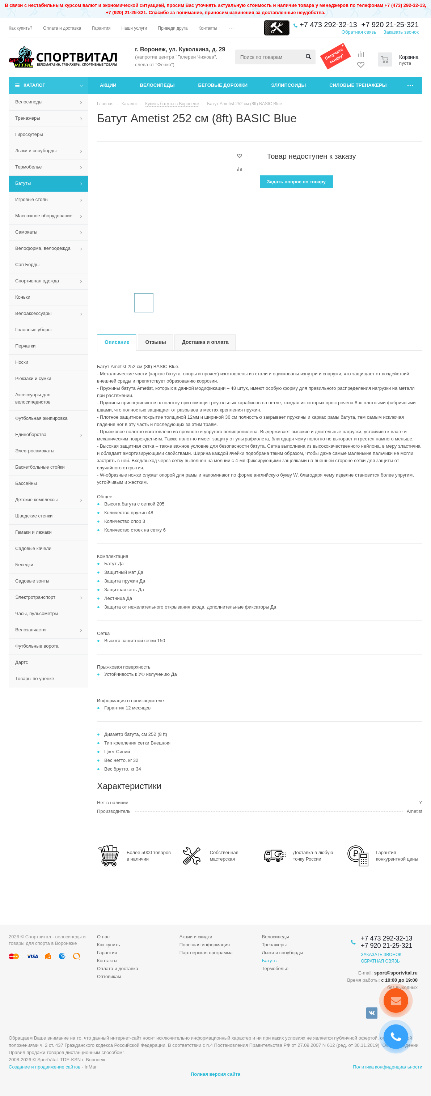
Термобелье (28, 167)
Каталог (34, 85)
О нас (103, 936)
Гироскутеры (29, 134)
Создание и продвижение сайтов (44, 1067)
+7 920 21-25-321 (390, 25)
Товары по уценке (34, 678)
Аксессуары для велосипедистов (33, 398)
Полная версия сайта (215, 1074)
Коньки (22, 297)
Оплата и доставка (117, 968)
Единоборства (30, 434)
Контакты (107, 960)
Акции (108, 85)
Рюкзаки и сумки (33, 378)
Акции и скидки (195, 936)
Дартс (21, 662)
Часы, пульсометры (36, 613)
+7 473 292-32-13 (328, 25)
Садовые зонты (32, 581)
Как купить (108, 944)
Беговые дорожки (223, 85)
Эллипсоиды (288, 85)
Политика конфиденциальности (387, 1067)
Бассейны (26, 483)
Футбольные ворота (37, 646)
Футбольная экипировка (41, 418)
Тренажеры (27, 118)
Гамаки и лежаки (33, 532)
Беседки (24, 564)
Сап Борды (27, 264)
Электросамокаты (34, 450)
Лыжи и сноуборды (35, 150)
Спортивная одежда (37, 280)
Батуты (23, 183)
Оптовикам (109, 976)
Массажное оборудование (43, 215)
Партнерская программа (206, 952)
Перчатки (25, 346)
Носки (21, 362)
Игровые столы (31, 199)
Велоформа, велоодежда (43, 248)
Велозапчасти (30, 629)
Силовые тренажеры (357, 85)
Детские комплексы (36, 499)
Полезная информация (204, 944)
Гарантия (107, 952)
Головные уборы (33, 329)
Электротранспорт (35, 597)
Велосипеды (157, 85)
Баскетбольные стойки (40, 467)
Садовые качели (33, 548)
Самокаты (26, 232)
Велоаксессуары (33, 313)
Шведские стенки (33, 516)
